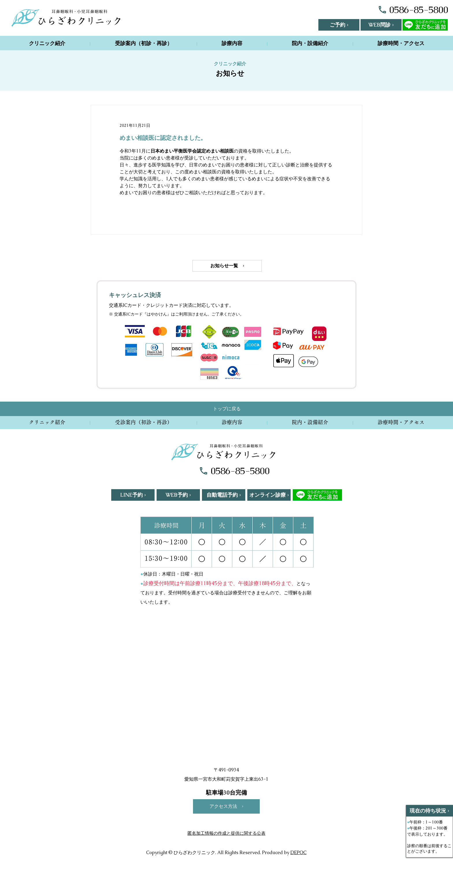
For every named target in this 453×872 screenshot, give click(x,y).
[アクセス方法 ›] (226, 806)
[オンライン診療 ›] (269, 495)
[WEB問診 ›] (381, 25)
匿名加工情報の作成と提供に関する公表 (226, 833)
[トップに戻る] (226, 409)
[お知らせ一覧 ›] (227, 266)
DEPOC (298, 852)
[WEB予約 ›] (178, 495)
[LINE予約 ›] (133, 495)
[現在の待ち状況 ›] (429, 811)
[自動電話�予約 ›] (223, 495)
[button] (338, 25)
